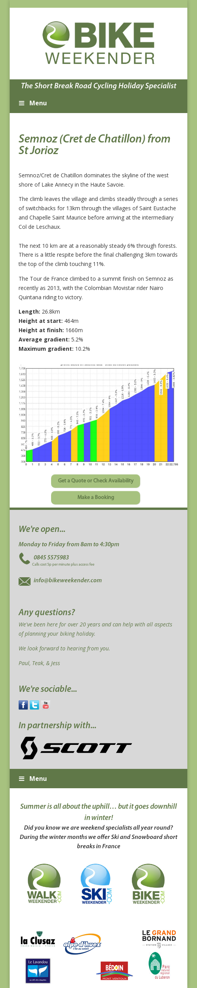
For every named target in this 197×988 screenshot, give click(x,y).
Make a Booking (95, 498)
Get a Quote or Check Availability (96, 481)
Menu (31, 103)
